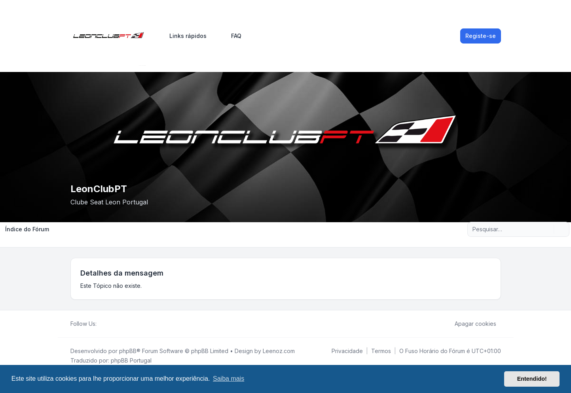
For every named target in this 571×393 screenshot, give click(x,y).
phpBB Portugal (131, 360)
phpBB (128, 351)
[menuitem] (184, 36)
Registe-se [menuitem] (480, 35)
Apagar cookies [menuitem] (470, 323)
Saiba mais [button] (228, 378)
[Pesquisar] (547, 229)
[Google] (120, 323)
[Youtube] (114, 323)
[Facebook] (101, 323)
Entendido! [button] (532, 379)
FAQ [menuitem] (231, 36)
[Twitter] (107, 323)
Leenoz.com (279, 351)
